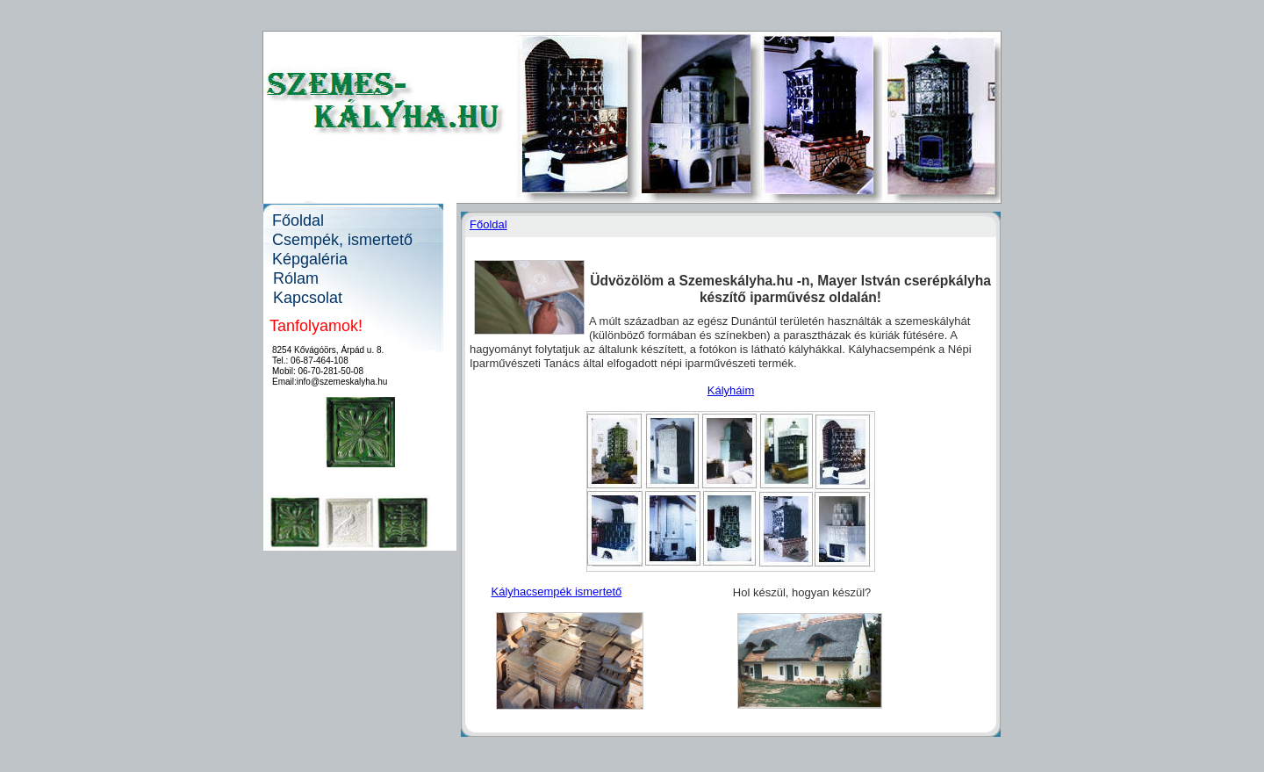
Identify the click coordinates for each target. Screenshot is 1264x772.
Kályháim (730, 390)
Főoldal (488, 224)
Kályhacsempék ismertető (557, 591)
